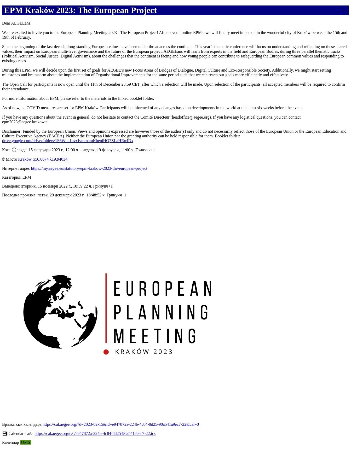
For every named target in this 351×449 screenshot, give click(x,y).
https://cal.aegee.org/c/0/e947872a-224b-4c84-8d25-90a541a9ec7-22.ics (95, 433)
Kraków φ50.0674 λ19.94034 (42, 159)
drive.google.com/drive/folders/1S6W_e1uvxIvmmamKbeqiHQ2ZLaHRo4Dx (67, 140)
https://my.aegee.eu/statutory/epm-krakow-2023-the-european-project (89, 168)
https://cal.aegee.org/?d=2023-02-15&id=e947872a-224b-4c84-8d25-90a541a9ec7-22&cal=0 (121, 424)
